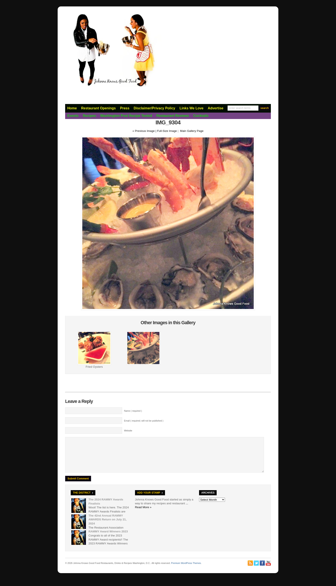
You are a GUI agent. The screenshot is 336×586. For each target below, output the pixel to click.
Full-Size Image (167, 131)
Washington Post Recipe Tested (126, 116)
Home (72, 108)
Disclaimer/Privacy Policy (154, 108)
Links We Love (192, 108)
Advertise (216, 108)
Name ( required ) (133, 411)
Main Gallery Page (192, 131)
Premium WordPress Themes (186, 569)
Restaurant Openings (98, 108)
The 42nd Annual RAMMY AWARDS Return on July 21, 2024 (107, 526)
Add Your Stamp (148, 499)
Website (128, 430)
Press (124, 108)
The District (82, 499)
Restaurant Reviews (172, 116)
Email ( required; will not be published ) (144, 420)
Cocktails (200, 116)
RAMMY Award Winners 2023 (108, 537)
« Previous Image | (144, 131)
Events (72, 116)
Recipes (89, 116)
